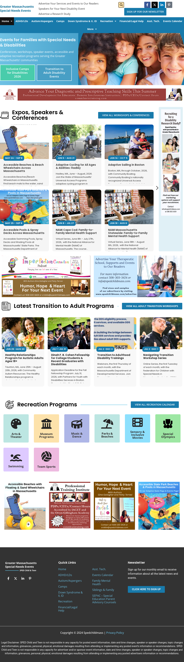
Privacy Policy (115, 633)
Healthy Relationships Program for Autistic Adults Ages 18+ (24, 358)
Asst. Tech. (153, 21)
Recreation (108, 21)
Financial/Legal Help (132, 21)
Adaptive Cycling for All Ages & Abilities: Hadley (76, 166)
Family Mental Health (101, 582)
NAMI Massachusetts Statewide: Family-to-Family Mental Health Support (128, 233)
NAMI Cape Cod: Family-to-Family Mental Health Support (76, 231)
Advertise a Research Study (54, 14)
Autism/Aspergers (42, 21)
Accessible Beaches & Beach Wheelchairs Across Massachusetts (23, 168)
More (92, 29)
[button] (121, 5)
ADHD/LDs (22, 21)
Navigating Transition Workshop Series (158, 356)
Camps (60, 21)
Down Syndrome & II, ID (82, 21)
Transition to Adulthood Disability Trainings (113, 356)
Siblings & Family (103, 590)
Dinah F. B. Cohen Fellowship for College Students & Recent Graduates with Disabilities (70, 359)
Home (7, 21)
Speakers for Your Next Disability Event (62, 8)
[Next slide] (157, 188)
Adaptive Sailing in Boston (126, 164)
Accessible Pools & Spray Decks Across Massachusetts (23, 231)
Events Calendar (102, 575)
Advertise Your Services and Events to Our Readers (68, 3)
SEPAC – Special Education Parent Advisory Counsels (104, 599)
